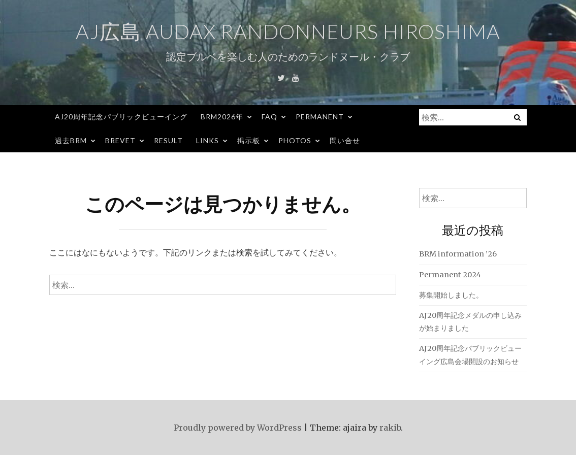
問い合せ (345, 140)
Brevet (120, 140)
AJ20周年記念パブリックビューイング (121, 116)
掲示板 (248, 140)
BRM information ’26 (458, 253)
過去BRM (71, 140)
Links (207, 140)
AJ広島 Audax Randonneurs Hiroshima (288, 31)
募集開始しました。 (451, 295)
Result (168, 140)
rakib (390, 427)
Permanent (320, 116)
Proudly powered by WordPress (238, 427)
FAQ (269, 116)
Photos (294, 140)
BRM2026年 (222, 116)
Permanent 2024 (450, 274)
